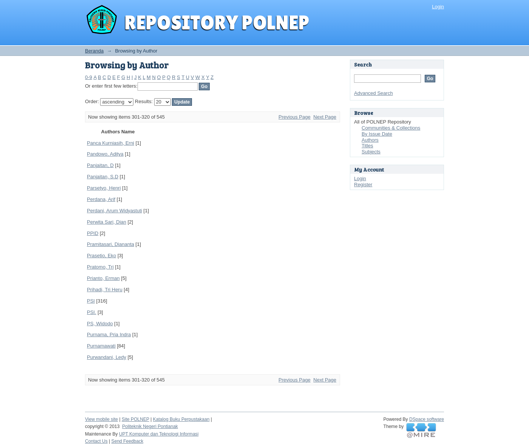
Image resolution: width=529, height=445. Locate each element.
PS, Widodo (100, 323)
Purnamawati (101, 346)
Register (363, 184)
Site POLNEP (135, 419)
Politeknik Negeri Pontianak (150, 426)
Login (438, 6)
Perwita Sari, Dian (106, 222)
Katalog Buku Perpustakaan (181, 419)
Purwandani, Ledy (106, 357)
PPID (92, 233)
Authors (370, 140)
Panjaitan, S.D (102, 176)
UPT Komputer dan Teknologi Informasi (158, 434)
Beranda (94, 51)
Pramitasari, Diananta (110, 244)
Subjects (371, 152)
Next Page (324, 117)
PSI (91, 301)
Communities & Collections (391, 128)
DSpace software (426, 419)
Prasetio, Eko (101, 255)
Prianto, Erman (103, 278)
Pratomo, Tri (100, 267)
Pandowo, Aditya (105, 154)
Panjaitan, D (100, 165)
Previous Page (294, 117)
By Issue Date (377, 134)
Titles (367, 145)
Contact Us (96, 441)
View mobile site (101, 419)
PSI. (91, 312)
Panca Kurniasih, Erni (110, 143)
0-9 (88, 77)
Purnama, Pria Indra (109, 334)
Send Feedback (127, 441)
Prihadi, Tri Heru (104, 289)
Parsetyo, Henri (104, 188)
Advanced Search (373, 93)
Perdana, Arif (101, 199)
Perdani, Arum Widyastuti (114, 210)
